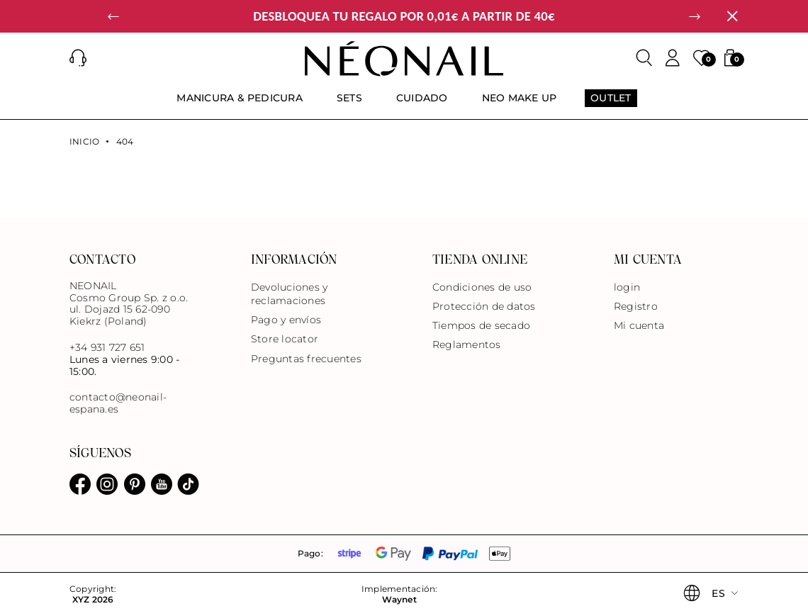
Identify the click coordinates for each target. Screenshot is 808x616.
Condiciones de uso (482, 287)
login (627, 287)
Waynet (399, 600)
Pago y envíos (286, 319)
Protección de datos (484, 306)
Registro (636, 306)
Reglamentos (466, 344)
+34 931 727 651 (107, 347)
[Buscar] (644, 58)
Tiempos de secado (481, 325)
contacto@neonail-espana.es (118, 403)
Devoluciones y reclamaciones (289, 294)
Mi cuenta (639, 325)
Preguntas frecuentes (306, 358)
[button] (113, 16)
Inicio (84, 142)
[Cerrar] (732, 16)
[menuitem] (239, 104)
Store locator (284, 338)
